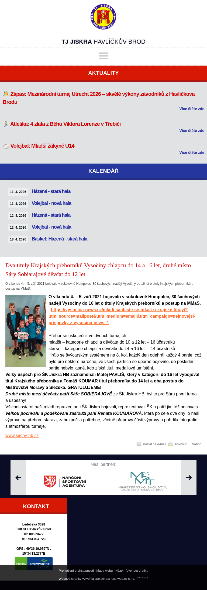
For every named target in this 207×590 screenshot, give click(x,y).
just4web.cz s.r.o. (123, 578)
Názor (119, 570)
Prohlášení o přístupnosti (76, 570)
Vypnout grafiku (137, 570)
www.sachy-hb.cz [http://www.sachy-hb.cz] (22, 435)
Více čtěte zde (191, 109)
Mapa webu (104, 570)
